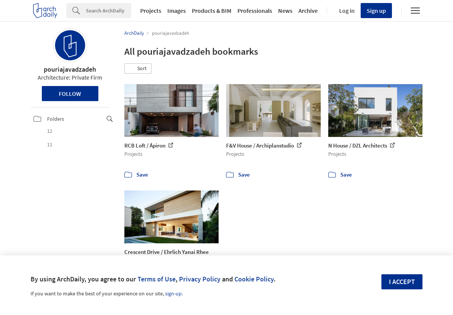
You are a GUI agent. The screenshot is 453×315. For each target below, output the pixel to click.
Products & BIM (211, 11)
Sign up (376, 10)
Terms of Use (157, 279)
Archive (308, 11)
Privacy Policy (199, 279)
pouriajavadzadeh (70, 69)
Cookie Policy (254, 279)
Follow (70, 93)
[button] (138, 68)
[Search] (108, 10)
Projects (150, 11)
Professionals (254, 11)
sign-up (173, 293)
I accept (402, 281)
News (285, 11)
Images (176, 11)
